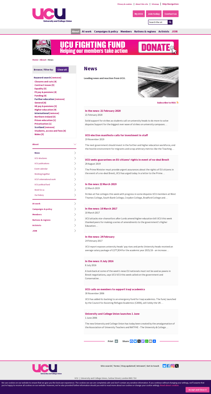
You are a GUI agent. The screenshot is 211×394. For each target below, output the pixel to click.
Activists (163, 31)
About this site (139, 4)
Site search (106, 366)
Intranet (141, 366)
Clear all (62, 69)
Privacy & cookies (119, 4)
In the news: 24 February (99, 237)
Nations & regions (145, 31)
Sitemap (154, 4)
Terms (116, 366)
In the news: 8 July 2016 (99, 261)
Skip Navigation (170, 4)
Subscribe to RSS (166, 102)
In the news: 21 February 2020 (103, 111)
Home (35, 60)
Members (126, 31)
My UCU (136, 14)
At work (86, 31)
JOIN (175, 31)
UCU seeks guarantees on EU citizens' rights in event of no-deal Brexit (127, 160)
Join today (152, 14)
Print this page (116, 341)
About (75, 31)
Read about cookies (170, 385)
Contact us (170, 14)
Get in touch (153, 366)
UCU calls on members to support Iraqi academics (115, 289)
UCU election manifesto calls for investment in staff (116, 135)
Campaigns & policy (106, 31)
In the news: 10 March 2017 (101, 209)
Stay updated (128, 366)
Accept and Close (196, 389)
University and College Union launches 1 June (112, 314)
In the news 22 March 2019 (100, 184)
